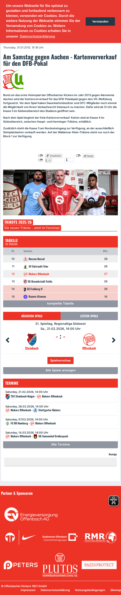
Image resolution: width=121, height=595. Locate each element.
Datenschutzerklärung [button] (37, 36)
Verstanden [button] (100, 21)
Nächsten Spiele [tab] (31, 316)
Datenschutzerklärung (55, 590)
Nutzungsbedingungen (90, 590)
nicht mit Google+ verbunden (40, 160)
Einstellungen (71, 160)
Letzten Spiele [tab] (89, 316)
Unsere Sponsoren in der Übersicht (27, 499)
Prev (7, 340)
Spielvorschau (60, 360)
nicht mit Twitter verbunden (78, 156)
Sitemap (115, 590)
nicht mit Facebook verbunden (40, 156)
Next (114, 340)
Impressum (28, 590)
